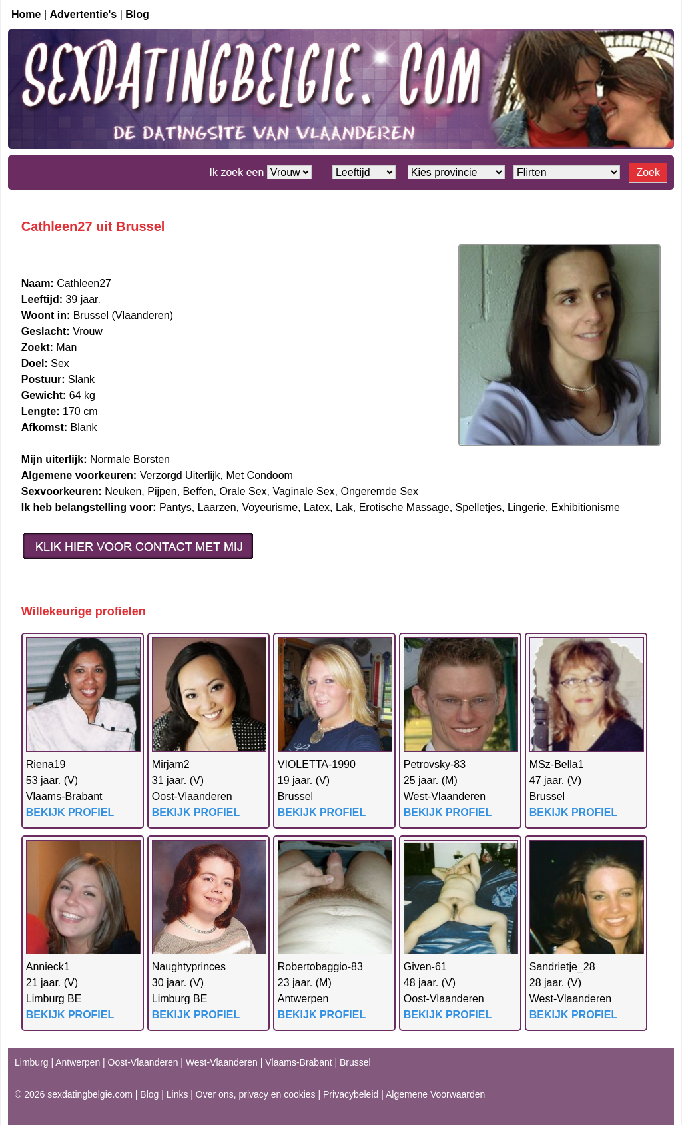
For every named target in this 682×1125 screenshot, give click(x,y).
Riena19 (46, 764)
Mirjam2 (171, 764)
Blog (137, 14)
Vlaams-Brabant (298, 1062)
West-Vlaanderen (222, 1062)
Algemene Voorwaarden (435, 1094)
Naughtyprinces (189, 966)
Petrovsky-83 (435, 764)
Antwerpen (77, 1062)
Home (26, 14)
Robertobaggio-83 (320, 966)
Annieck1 (48, 966)
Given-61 (425, 966)
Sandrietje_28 (562, 966)
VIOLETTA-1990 (317, 764)
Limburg (32, 1062)
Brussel (355, 1062)
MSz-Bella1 (556, 764)
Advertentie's (83, 14)
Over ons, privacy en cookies (256, 1094)
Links (177, 1094)
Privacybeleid (350, 1094)
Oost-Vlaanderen (143, 1062)
